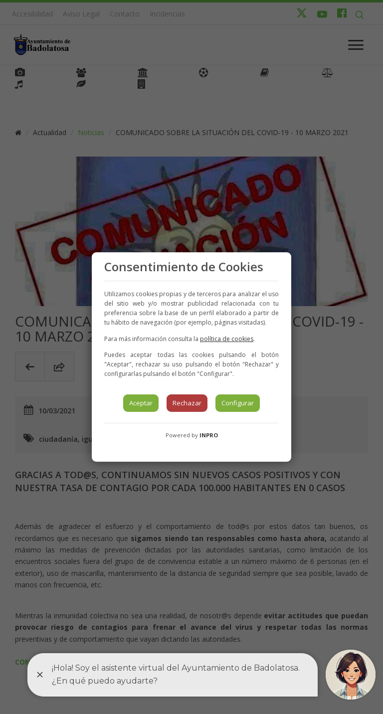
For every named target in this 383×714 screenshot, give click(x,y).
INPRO (208, 435)
